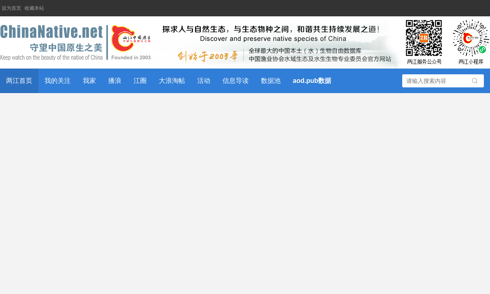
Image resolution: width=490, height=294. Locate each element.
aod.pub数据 (312, 80)
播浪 (114, 80)
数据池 (271, 80)
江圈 (140, 80)
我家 (89, 80)
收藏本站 (34, 8)
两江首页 (19, 80)
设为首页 (11, 8)
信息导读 (236, 80)
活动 (203, 80)
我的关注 (58, 80)
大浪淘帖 (172, 80)
